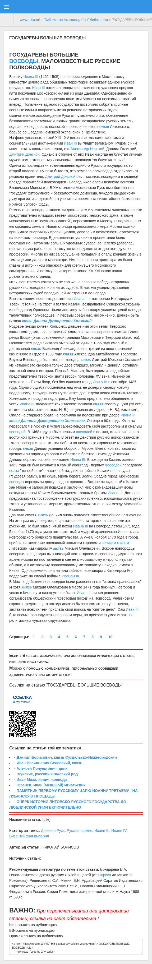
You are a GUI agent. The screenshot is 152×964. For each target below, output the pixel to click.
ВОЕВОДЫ (74, 37)
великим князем (115, 543)
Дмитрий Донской (24, 154)
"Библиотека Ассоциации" (64, 20)
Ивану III (100, 382)
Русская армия (79, 830)
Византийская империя (29, 836)
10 (110, 637)
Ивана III (30, 77)
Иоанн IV (118, 830)
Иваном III (70, 576)
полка (14, 471)
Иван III (38, 88)
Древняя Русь (53, 830)
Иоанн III (101, 830)
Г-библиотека (97, 20)
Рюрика (104, 875)
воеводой (17, 432)
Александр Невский (87, 149)
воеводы (16, 482)
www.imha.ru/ (30, 20)
